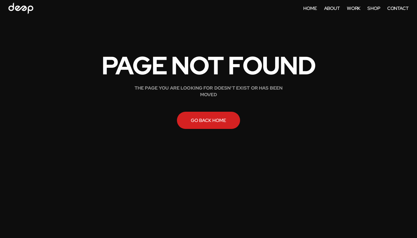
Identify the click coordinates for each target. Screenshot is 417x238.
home (310, 8)
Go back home (208, 120)
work (353, 8)
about (332, 8)
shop (373, 8)
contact (398, 8)
